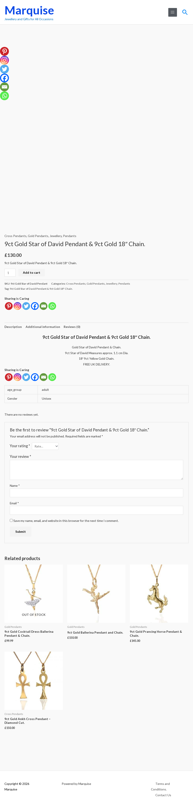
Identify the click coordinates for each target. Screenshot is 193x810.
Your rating (20, 446)
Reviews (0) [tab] (72, 327)
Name (15, 485)
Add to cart (31, 272)
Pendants (69, 236)
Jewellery (56, 236)
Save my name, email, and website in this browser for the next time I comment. (66, 521)
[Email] (43, 377)
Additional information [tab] (43, 327)
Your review (20, 456)
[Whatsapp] (52, 377)
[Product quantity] (10, 273)
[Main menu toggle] (172, 12)
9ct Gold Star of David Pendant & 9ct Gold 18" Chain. (41, 288)
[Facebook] (35, 377)
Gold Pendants (38, 236)
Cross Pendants (15, 236)
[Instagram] (17, 377)
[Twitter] (26, 377)
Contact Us (163, 795)
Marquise (29, 10)
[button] (185, 12)
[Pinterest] (9, 377)
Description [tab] (13, 327)
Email (14, 503)
